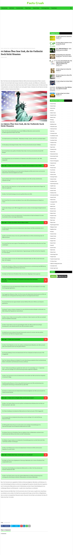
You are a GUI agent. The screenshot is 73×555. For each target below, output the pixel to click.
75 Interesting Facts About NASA (64, 81)
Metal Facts (52, 206)
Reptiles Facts (53, 229)
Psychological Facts (54, 224)
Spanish (52, 245)
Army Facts (52, 108)
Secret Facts (53, 238)
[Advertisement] (24, 30)
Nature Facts (53, 213)
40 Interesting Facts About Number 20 (62, 94)
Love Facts (52, 204)
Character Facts (53, 126)
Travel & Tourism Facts (55, 259)
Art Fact (52, 110)
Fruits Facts (52, 172)
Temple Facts (53, 256)
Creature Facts (53, 142)
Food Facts (52, 169)
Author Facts (53, 112)
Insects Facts (53, 197)
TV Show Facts (53, 261)
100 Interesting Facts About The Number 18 (64, 76)
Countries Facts (53, 140)
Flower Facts (53, 167)
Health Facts (53, 185)
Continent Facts (53, 138)
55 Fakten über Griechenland (13, 339)
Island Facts (52, 199)
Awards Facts (53, 115)
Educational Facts (54, 153)
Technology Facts (54, 254)
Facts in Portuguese (54, 160)
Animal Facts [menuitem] (4, 8)
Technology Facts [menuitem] (45, 8)
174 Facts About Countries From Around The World (64, 43)
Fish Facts (52, 165)
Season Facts (53, 236)
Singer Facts (53, 240)
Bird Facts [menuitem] (12, 8)
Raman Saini (4, 57)
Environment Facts (54, 156)
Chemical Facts (53, 128)
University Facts (53, 265)
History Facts (53, 188)
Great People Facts (54, 183)
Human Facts (53, 190)
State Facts (52, 249)
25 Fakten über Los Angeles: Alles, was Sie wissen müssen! (20, 397)
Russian (52, 231)
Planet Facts (52, 217)
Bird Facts (52, 122)
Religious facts (53, 227)
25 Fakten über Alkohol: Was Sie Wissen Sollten (17, 222)
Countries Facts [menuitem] (19, 8)
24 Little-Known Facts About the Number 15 (64, 37)
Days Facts (52, 147)
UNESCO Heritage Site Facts (56, 263)
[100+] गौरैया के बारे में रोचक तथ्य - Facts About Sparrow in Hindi (63, 49)
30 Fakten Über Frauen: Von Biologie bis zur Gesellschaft (20, 454)
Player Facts (52, 222)
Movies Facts (53, 211)
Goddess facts (53, 181)
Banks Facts (52, 117)
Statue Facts (53, 252)
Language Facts (53, 201)
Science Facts (53, 233)
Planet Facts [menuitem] (28, 8)
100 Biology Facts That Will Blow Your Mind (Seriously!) (64, 88)
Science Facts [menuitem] (36, 8)
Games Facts (53, 174)
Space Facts (53, 243)
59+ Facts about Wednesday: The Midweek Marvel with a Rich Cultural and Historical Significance (64, 63)
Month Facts (53, 208)
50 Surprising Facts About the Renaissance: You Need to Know (64, 55)
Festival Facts (53, 163)
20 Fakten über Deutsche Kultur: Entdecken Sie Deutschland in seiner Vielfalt (24, 165)
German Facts (6, 48)
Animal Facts (53, 103)
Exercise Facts (53, 158)
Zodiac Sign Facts (54, 268)
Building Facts (53, 124)
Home (2, 48)
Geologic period (53, 176)
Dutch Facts (52, 151)
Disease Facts (53, 149)
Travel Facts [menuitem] (54, 8)
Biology (52, 119)
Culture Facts (53, 144)
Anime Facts (53, 106)
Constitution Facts (54, 135)
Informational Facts (54, 195)
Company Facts (53, 133)
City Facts (52, 131)
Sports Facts (53, 247)
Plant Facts (52, 220)
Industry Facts (53, 192)
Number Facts (53, 215)
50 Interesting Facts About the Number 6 (63, 70)
